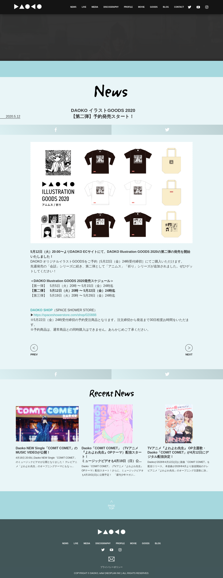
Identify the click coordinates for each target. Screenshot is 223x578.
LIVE (84, 7)
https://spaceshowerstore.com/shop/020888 (65, 315)
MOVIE (141, 7)
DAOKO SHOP (41, 310)
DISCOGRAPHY (111, 7)
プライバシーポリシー (111, 567)
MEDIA (95, 7)
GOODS (154, 7)
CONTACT (179, 7)
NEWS (73, 7)
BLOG (166, 7)
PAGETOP (111, 507)
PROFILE (128, 7)
